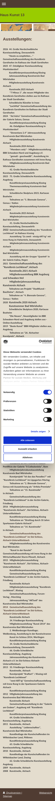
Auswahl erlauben (27, 448)
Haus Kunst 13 (12, 15)
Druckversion (12, 792)
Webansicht (45, 792)
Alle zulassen (27, 440)
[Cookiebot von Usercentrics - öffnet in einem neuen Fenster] (39, 342)
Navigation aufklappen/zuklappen (27, 4)
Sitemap (7, 796)
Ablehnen (27, 457)
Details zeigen (38, 431)
